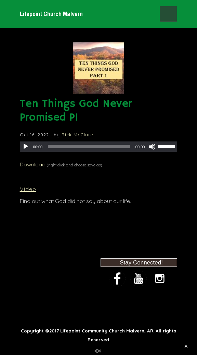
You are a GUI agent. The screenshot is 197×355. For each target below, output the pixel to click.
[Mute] (152, 146)
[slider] (89, 146)
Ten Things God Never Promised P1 (76, 110)
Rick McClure (77, 134)
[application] (99, 146)
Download (32, 164)
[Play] (25, 146)
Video (28, 189)
